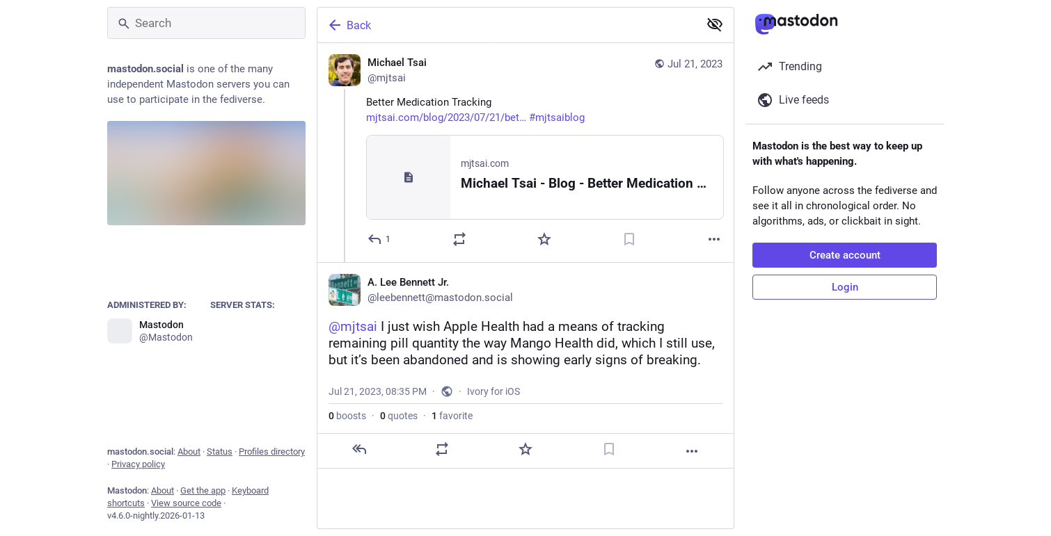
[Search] (206, 23)
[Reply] (379, 239)
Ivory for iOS (493, 391)
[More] (714, 239)
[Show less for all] (715, 24)
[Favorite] (544, 239)
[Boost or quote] (459, 239)
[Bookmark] (629, 239)
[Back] (506, 25)
